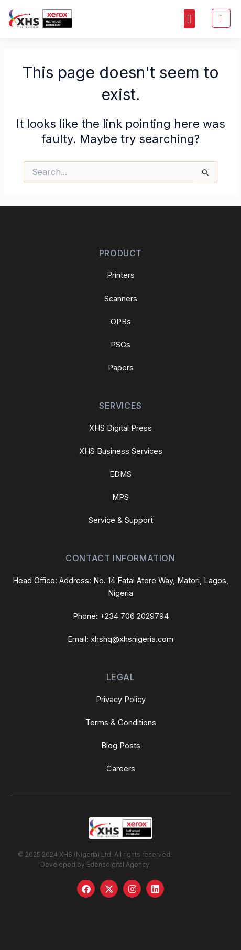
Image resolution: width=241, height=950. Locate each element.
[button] (189, 18)
